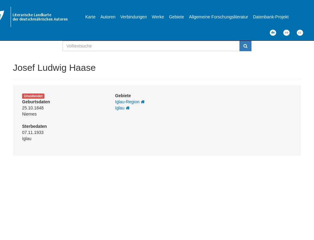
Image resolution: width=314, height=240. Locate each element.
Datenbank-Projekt (271, 16)
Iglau (122, 107)
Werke (158, 16)
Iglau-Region (129, 101)
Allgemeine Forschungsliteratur (218, 16)
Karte (90, 16)
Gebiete (176, 16)
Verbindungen (134, 16)
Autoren (107, 16)
